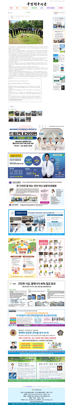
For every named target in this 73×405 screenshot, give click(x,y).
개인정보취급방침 (29, 386)
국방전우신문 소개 (44, 386)
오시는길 (48, 386)
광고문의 (60, 1)
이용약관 (24, 386)
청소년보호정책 (38, 386)
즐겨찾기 (63, 1)
